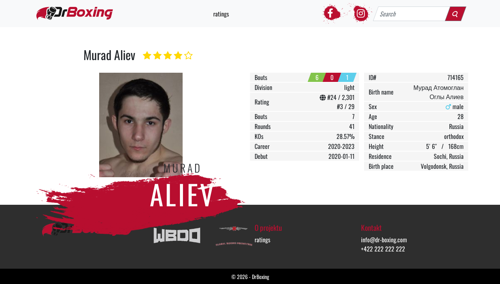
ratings (221, 13)
